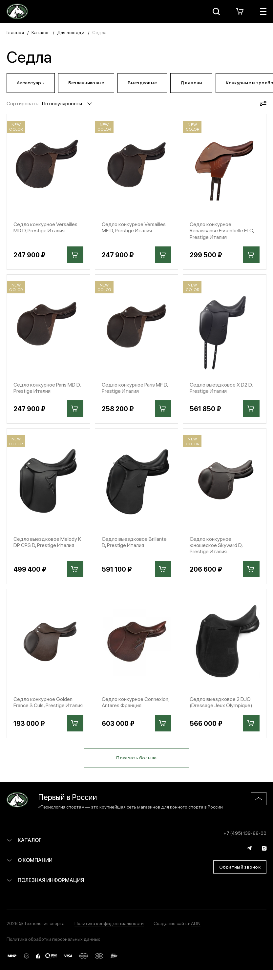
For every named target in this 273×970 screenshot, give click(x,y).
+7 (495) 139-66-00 (244, 833)
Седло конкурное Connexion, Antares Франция (135, 702)
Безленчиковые (86, 82)
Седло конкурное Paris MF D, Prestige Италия (135, 387)
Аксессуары (31, 82)
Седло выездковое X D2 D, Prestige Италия (221, 387)
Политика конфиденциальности (109, 923)
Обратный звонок (240, 867)
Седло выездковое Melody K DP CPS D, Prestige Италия (47, 542)
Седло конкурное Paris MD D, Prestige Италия (47, 387)
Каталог (41, 32)
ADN (195, 923)
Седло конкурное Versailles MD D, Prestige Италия (45, 227)
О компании (29, 859)
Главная (15, 32)
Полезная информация (45, 879)
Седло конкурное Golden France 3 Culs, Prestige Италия (48, 702)
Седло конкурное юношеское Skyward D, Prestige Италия (216, 545)
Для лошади (71, 32)
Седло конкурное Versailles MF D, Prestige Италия (134, 227)
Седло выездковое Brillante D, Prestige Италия (134, 542)
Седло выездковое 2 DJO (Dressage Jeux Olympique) (221, 702)
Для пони (191, 82)
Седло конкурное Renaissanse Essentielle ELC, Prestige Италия (222, 230)
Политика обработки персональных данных (53, 939)
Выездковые (142, 82)
